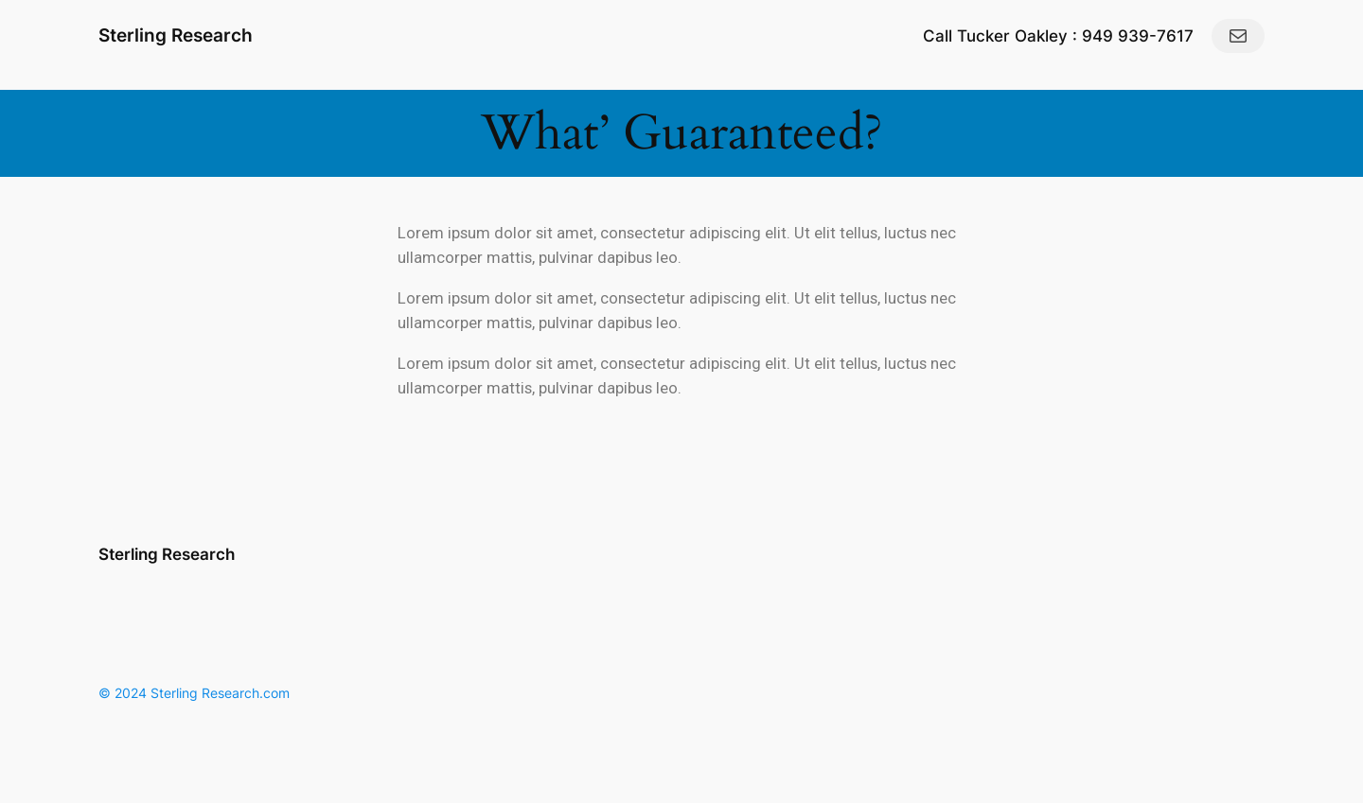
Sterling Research (175, 35)
